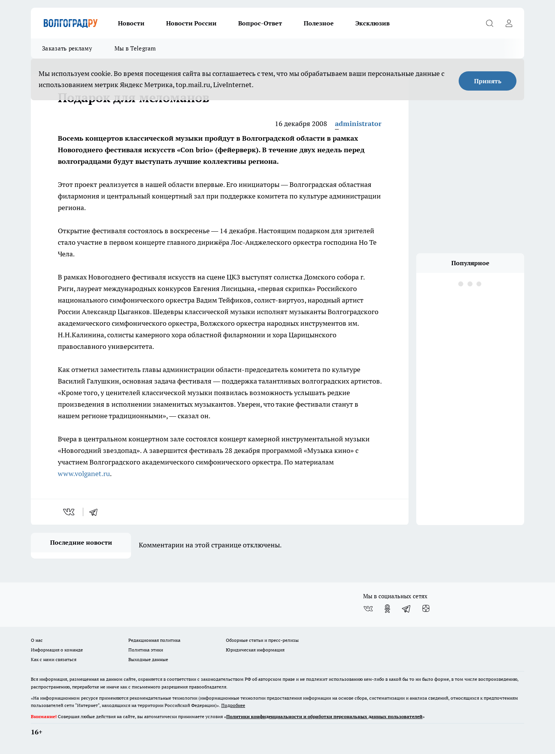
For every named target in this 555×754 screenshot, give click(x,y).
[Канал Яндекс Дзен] (426, 608)
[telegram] (96, 512)
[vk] (69, 512)
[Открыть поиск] (489, 23)
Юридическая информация (255, 650)
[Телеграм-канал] (406, 608)
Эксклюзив (372, 23)
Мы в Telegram (135, 48)
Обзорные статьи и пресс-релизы (262, 640)
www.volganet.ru (84, 473)
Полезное (319, 23)
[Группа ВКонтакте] (368, 608)
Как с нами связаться (53, 659)
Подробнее (233, 705)
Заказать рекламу (67, 48)
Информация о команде (57, 650)
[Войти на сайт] (508, 23)
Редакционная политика (154, 640)
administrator (358, 123)
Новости (131, 23)
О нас (37, 640)
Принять (487, 81)
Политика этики (145, 650)
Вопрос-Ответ (260, 23)
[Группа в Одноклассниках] (387, 608)
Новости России (191, 23)
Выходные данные (148, 659)
